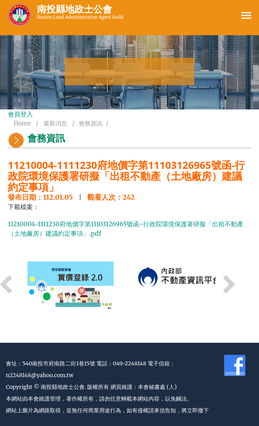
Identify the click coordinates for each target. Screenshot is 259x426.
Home (22, 123)
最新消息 (55, 123)
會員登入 (20, 114)
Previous (6, 284)
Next (229, 284)
